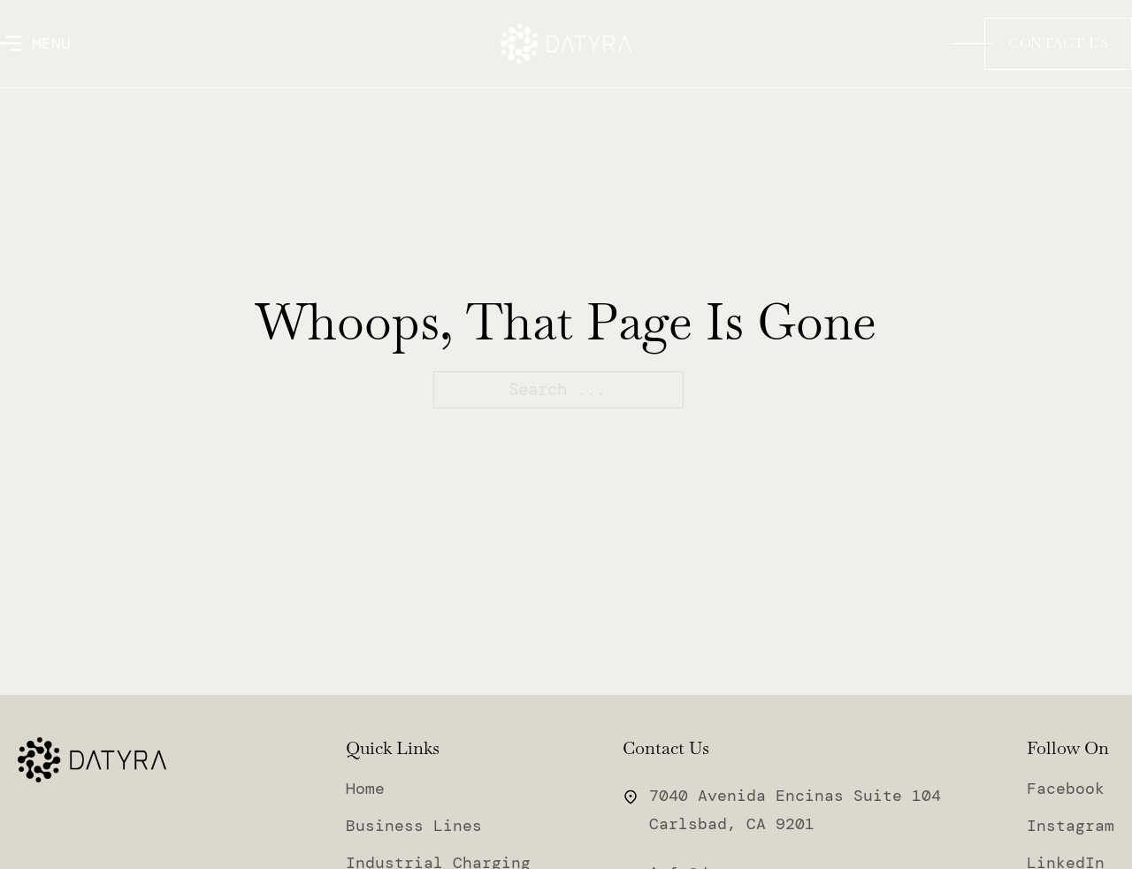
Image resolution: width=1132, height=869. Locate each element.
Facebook (1066, 789)
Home (365, 789)
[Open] (35, 43)
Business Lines (414, 827)
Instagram (1070, 827)
